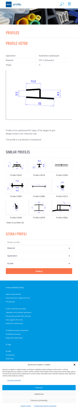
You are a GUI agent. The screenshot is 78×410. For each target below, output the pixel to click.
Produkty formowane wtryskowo (17, 330)
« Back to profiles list (15, 222)
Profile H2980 (39, 188)
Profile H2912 (62, 188)
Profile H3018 (39, 167)
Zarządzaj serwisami (14, 380)
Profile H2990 (62, 167)
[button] (74, 365)
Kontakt (8, 351)
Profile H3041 (16, 167)
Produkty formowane (13, 334)
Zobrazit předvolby (38, 400)
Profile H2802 (62, 209)
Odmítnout (39, 394)
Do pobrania (10, 355)
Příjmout (39, 387)
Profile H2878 (39, 209)
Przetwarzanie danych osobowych (45, 406)
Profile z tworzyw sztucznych (16, 309)
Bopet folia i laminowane (14, 323)
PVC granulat (10, 302)
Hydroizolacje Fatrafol (13, 294)
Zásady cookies (26, 406)
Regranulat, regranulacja (14, 338)
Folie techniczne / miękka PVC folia (18, 298)
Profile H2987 (16, 188)
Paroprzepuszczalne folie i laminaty (18, 316)
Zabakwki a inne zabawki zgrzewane (18, 312)
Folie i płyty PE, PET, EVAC (14, 320)
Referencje (10, 359)
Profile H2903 (16, 209)
